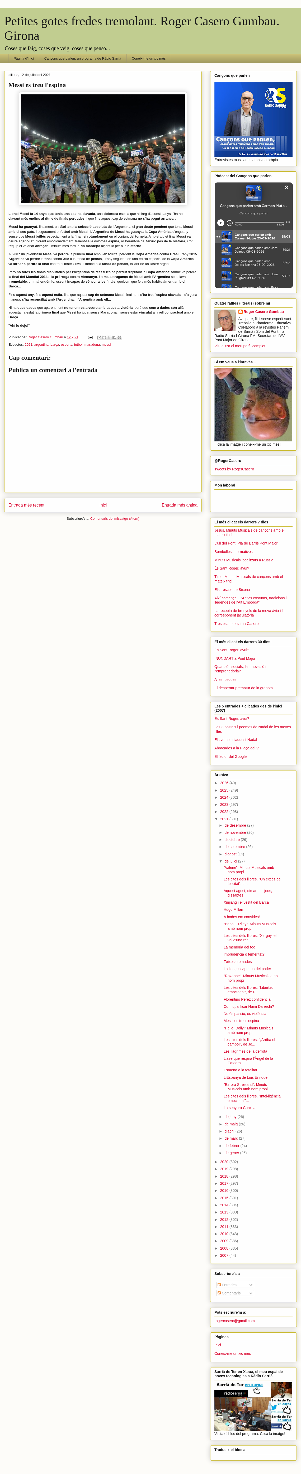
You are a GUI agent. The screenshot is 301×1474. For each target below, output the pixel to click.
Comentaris (229, 1293)
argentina (41, 344)
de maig (231, 1124)
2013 (224, 1212)
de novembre (235, 832)
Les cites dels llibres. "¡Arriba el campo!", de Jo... (249, 1042)
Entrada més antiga (179, 505)
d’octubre (232, 839)
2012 (224, 1219)
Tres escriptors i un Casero (236, 624)
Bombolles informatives (233, 552)
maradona (92, 344)
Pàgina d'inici (24, 58)
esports (66, 344)
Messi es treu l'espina (241, 1021)
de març (231, 1138)
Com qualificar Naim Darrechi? (249, 1006)
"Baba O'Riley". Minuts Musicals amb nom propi (250, 926)
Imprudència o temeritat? (244, 954)
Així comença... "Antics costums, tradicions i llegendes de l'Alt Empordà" (250, 600)
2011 (224, 1227)
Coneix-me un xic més (149, 58)
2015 (224, 1198)
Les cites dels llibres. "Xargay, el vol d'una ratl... (250, 937)
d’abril (229, 1131)
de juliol (231, 861)
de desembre (235, 825)
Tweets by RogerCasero (234, 469)
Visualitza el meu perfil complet (239, 346)
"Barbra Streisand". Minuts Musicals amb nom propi (246, 1086)
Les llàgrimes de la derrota (245, 1051)
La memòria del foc (239, 947)
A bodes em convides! (242, 917)
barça (54, 344)
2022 (224, 812)
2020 (224, 1162)
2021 (28, 344)
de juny (230, 1117)
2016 (224, 1190)
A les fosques (225, 679)
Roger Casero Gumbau (264, 312)
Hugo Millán (233, 909)
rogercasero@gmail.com (234, 1321)
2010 (224, 1234)
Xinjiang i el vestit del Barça (246, 902)
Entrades (227, 1285)
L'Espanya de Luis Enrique (245, 1077)
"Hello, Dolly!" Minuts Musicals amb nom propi (248, 1030)
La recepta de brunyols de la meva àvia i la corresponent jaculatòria (249, 613)
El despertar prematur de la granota (243, 688)
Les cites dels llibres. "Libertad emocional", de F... (249, 989)
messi (106, 344)
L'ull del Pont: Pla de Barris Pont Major (246, 543)
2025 (224, 790)
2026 (224, 783)
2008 (224, 1248)
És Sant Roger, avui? (231, 568)
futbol (78, 344)
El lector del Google (230, 756)
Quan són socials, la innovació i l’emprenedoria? (240, 668)
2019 (224, 1169)
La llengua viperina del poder (247, 969)
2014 (224, 1205)
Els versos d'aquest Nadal (235, 740)
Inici (103, 505)
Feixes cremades (238, 962)
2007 (224, 1255)
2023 (224, 804)
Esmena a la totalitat (240, 1070)
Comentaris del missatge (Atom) (114, 519)
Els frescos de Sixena (232, 589)
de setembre (235, 847)
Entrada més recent (26, 505)
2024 (224, 797)
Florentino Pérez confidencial (247, 999)
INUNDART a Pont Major (234, 658)
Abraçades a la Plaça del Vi (237, 748)
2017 (224, 1183)
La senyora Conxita (240, 1108)
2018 (224, 1176)
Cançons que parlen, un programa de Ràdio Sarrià (82, 58)
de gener (232, 1153)
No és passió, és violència (245, 1013)
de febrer (232, 1146)
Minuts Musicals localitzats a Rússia (243, 560)
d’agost (230, 854)
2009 (224, 1241)
